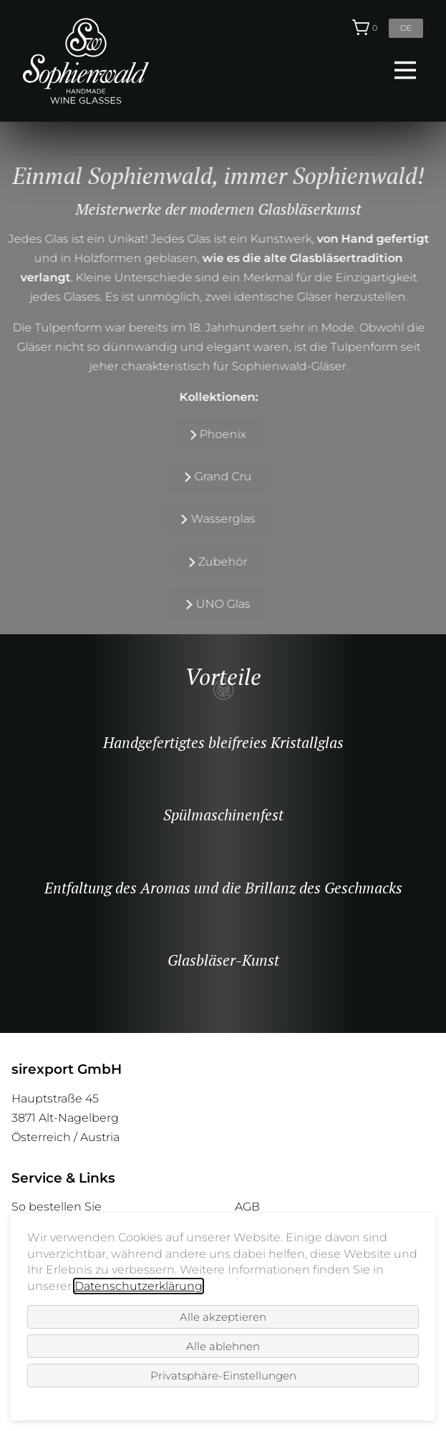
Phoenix (207, 434)
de (406, 28)
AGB (247, 1206)
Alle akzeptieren (223, 1317)
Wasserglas (207, 518)
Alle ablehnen (223, 1346)
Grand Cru (207, 476)
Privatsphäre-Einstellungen (223, 1375)
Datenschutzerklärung (138, 1286)
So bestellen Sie (56, 1206)
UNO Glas (207, 604)
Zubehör (207, 561)
